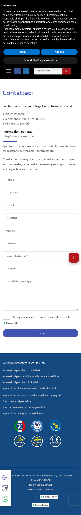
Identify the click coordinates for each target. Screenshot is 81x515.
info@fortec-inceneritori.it (20, 136)
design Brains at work (40, 485)
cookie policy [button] (10, 25)
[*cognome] (40, 192)
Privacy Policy (13, 323)
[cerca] (66, 70)
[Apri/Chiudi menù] (8, 70)
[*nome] (40, 179)
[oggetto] (40, 268)
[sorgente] (40, 255)
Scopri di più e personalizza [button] (40, 60)
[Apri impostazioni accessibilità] (74, 258)
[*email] (40, 205)
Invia (41, 333)
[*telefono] (40, 217)
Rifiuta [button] (22, 51)
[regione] (40, 230)
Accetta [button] (59, 51)
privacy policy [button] (35, 15)
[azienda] (40, 243)
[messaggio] (40, 294)
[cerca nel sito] (48, 70)
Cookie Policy (41, 505)
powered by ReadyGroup (40, 489)
